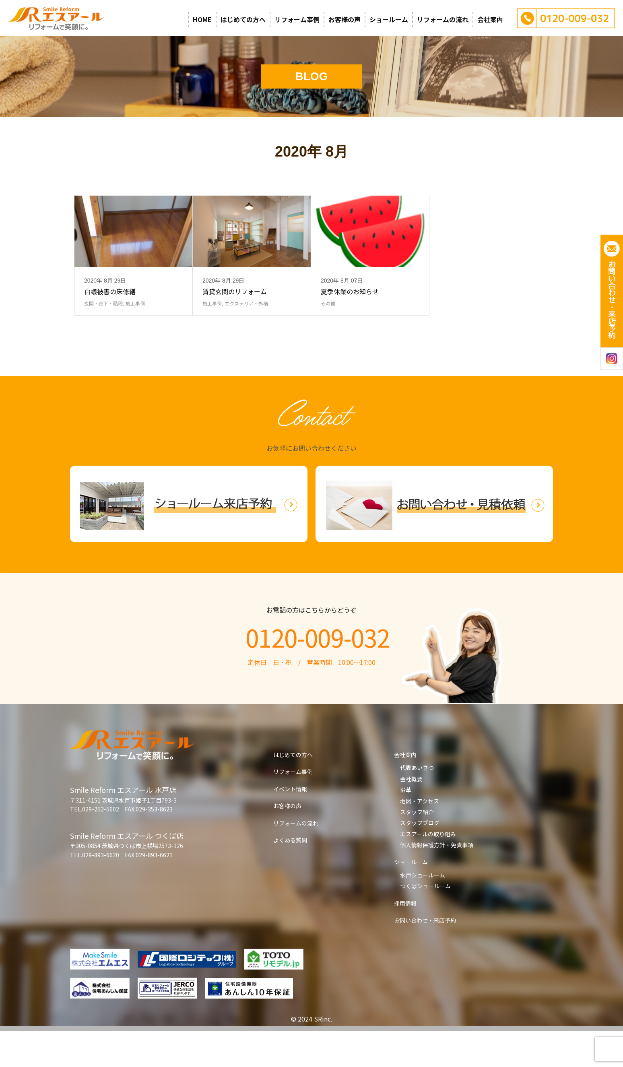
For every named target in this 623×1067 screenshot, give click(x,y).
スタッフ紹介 (417, 848)
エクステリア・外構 (246, 339)
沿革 (405, 826)
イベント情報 (290, 825)
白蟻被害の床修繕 (110, 327)
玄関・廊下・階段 (103, 339)
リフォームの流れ (442, 19)
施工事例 (135, 339)
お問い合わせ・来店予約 (425, 956)
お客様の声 (344, 19)
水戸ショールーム (422, 911)
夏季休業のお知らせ (350, 327)
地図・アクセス (419, 837)
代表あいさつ (417, 804)
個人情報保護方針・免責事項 (436, 881)
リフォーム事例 (297, 19)
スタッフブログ (419, 859)
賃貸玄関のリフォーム (234, 327)
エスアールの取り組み (428, 870)
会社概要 (411, 815)
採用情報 (405, 939)
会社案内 (490, 19)
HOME (202, 19)
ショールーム (388, 19)
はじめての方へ (243, 19)
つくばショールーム (425, 922)
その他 (328, 339)
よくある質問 (290, 876)
